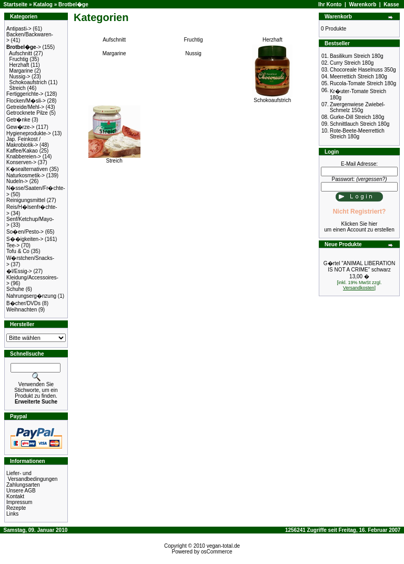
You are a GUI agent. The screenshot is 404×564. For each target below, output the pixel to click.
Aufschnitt (20, 53)
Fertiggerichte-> (24, 94)
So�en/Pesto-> (25, 232)
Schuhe (15, 289)
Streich (17, 88)
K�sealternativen (27, 169)
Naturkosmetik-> (25, 175)
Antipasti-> (19, 29)
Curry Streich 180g (351, 63)
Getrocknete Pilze (27, 113)
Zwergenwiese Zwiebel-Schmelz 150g (357, 107)
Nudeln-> (17, 181)
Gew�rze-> (20, 127)
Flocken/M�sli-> (26, 101)
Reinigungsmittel (25, 200)
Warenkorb (362, 4)
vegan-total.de (223, 546)
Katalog (43, 4)
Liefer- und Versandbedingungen (31, 476)
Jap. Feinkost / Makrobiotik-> (23, 142)
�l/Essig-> (19, 271)
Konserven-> (21, 162)
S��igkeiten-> (24, 239)
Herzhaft (19, 65)
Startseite (16, 4)
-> (23, 47)
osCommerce (216, 552)
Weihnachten (21, 310)
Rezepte (16, 508)
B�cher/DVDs (23, 303)
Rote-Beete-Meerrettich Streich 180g (357, 133)
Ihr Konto (329, 4)
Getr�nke (18, 120)
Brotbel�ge (73, 4)
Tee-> (12, 245)
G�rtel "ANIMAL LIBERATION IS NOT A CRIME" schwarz (359, 266)
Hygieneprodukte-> (28, 133)
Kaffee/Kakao (22, 151)
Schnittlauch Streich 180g (359, 124)
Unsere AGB (21, 491)
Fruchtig (18, 59)
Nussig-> (20, 76)
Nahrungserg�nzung (31, 296)
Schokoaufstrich (28, 82)
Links (12, 514)
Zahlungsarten (23, 485)
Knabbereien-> (23, 156)
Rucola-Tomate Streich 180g (363, 83)
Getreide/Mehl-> (25, 107)
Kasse (391, 4)
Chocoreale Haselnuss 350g (363, 70)
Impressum (19, 502)
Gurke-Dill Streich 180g (357, 117)
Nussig (193, 53)
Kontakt (15, 496)
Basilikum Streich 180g (356, 56)
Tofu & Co (17, 251)
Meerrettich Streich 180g (358, 76)
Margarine (21, 71)
